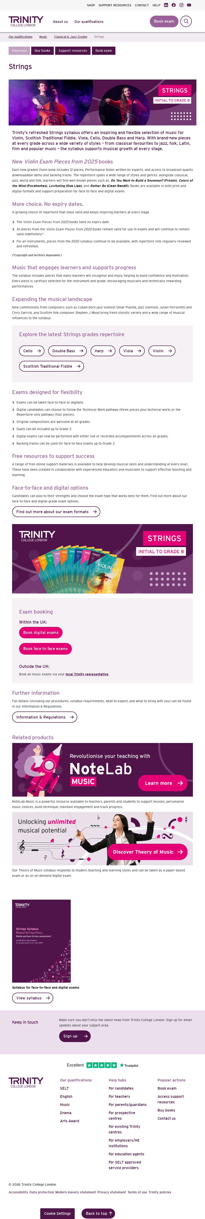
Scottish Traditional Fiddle (47, 366)
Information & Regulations (40, 717)
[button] (19, 51)
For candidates (121, 1088)
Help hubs (117, 1080)
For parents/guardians (128, 1105)
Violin (158, 351)
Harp (99, 351)
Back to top (96, 1213)
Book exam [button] (164, 21)
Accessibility (18, 1192)
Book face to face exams (45, 648)
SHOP (91, 5)
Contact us (167, 1118)
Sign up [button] (70, 1036)
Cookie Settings (57, 1214)
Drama (65, 1113)
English (66, 1096)
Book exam (167, 1088)
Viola (128, 351)
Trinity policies (159, 1192)
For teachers (119, 1096)
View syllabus (28, 998)
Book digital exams (40, 632)
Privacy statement (111, 1192)
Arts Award (69, 1121)
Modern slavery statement (75, 1192)
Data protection (42, 1192)
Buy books (166, 1110)
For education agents (126, 1154)
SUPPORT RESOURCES (115, 5)
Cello (28, 351)
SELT (64, 1088)
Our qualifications (76, 1080)
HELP (156, 5)
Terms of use (137, 1192)
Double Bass (63, 351)
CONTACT (142, 5)
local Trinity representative (87, 674)
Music (65, 1105)
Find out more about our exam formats (52, 512)
